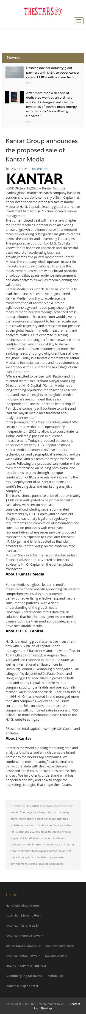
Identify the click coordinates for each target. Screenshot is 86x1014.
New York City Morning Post (26, 966)
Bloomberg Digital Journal (24, 976)
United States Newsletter (24, 946)
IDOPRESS (40, 169)
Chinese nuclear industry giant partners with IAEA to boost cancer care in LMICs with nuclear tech (53, 72)
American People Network (24, 936)
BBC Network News (60, 946)
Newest (14, 57)
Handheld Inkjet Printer (22, 906)
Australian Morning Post (23, 915)
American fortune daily (22, 926)
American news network (23, 956)
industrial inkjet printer (22, 986)
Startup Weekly (56, 956)
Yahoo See (55, 976)
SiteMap (46, 1008)
